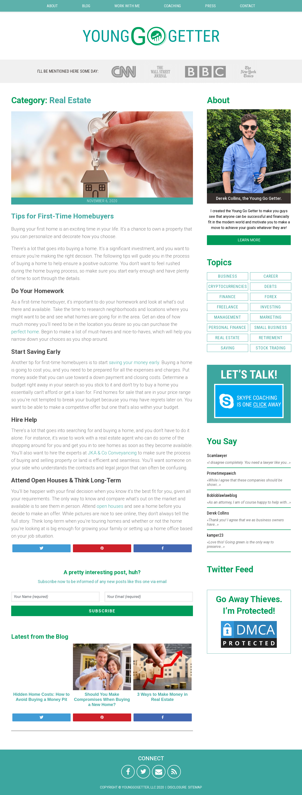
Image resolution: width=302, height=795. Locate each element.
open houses (110, 506)
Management (227, 317)
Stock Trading (271, 347)
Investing (271, 306)
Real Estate (70, 100)
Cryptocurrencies (227, 286)
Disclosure (177, 787)
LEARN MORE (249, 240)
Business (227, 276)
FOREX (271, 296)
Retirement (270, 337)
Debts (270, 286)
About (52, 5)
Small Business (270, 327)
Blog (86, 5)
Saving (228, 347)
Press (210, 5)
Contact (247, 5)
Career (271, 276)
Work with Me (127, 5)
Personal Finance (227, 327)
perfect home (25, 331)
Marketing (270, 317)
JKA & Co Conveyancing (112, 453)
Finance (228, 296)
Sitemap (195, 787)
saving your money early (134, 362)
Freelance (227, 306)
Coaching (172, 5)
